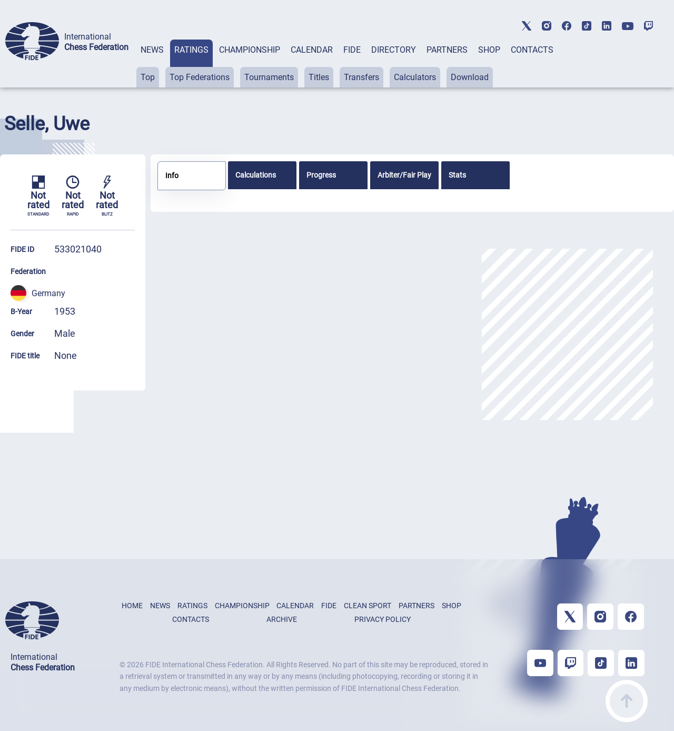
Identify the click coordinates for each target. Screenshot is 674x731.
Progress (321, 175)
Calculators (415, 77)
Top (148, 77)
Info (172, 175)
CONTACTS (532, 50)
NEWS (152, 50)
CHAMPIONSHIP (249, 50)
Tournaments (269, 77)
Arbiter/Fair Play (404, 175)
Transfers (361, 77)
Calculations (255, 175)
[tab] (152, 63)
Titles (319, 77)
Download (470, 77)
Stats (457, 175)
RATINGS (191, 50)
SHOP (489, 50)
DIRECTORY (393, 50)
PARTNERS (447, 50)
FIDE (352, 50)
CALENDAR (312, 50)
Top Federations (200, 77)
